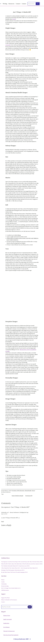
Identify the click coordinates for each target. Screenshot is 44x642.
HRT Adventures (20, 490)
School (33, 490)
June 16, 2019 (4, 514)
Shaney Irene (6, 615)
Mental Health (28, 490)
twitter (14, 19)
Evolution (14, 490)
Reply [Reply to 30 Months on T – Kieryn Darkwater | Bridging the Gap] (2, 521)
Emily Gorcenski (7, 619)
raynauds (7, 45)
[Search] (38, 3)
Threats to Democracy (9, 631)
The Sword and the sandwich (10, 635)
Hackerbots (6, 623)
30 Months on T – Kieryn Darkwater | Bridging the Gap (14, 512)
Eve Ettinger (6, 627)
